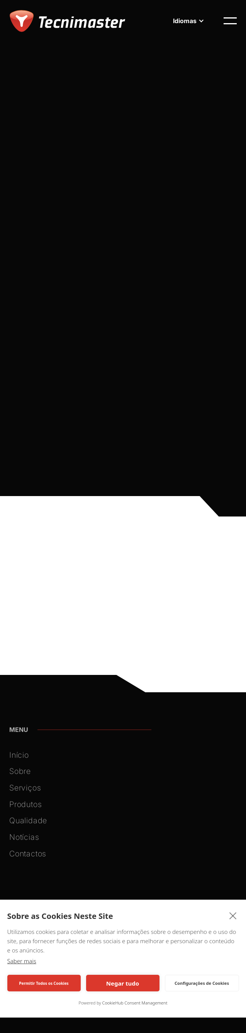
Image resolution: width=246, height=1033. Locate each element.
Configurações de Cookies (202, 983)
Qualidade (28, 823)
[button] (188, 21)
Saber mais (21, 961)
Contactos (27, 855)
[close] (233, 915)
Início (19, 757)
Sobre (20, 773)
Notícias (24, 839)
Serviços (25, 789)
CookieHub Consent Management (135, 1003)
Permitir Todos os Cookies (43, 983)
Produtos (25, 806)
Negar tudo (122, 983)
